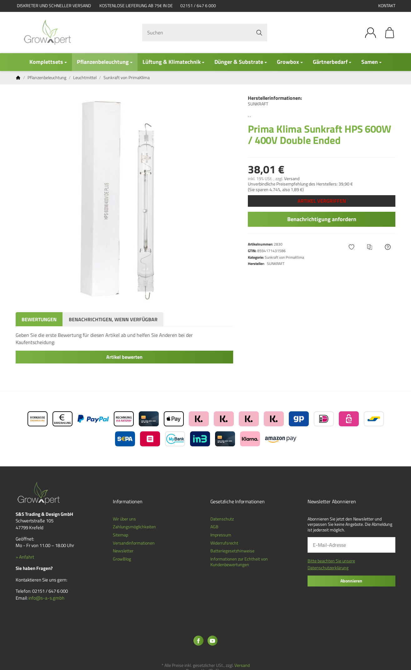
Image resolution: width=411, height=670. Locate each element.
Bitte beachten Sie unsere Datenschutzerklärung (331, 564)
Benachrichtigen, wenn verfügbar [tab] (113, 319)
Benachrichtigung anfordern (321, 219)
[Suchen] (204, 32)
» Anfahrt (25, 557)
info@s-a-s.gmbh (46, 597)
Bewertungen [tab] (39, 319)
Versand (291, 178)
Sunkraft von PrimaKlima (284, 257)
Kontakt (386, 6)
